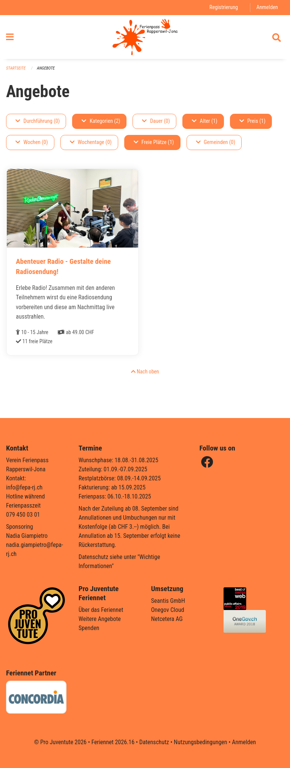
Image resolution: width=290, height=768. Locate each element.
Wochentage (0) (91, 142)
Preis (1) (252, 121)
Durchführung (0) (37, 121)
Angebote (46, 68)
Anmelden (267, 7)
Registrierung (224, 7)
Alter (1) (205, 121)
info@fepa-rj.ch (24, 487)
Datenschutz (154, 742)
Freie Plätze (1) (154, 142)
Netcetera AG (167, 618)
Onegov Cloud (167, 609)
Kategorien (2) (101, 121)
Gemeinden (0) (215, 142)
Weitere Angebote (100, 618)
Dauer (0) (156, 121)
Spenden (89, 628)
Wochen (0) (31, 142)
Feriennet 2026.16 (112, 742)
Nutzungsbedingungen (200, 742)
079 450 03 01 (23, 514)
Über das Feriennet (101, 609)
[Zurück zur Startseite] (145, 37)
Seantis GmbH (168, 600)
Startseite (16, 68)
